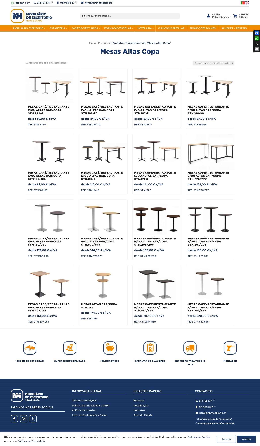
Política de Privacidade (32, 441)
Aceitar (246, 439)
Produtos (104, 43)
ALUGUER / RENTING (234, 28)
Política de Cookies (199, 437)
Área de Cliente (143, 415)
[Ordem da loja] (213, 63)
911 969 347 (22, 3)
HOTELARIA (145, 28)
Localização (141, 406)
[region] (130, 439)
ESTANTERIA (57, 28)
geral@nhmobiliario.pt (98, 3)
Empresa (139, 401)
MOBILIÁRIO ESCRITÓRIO (28, 28)
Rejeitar (226, 439)
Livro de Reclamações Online (89, 415)
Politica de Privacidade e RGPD (91, 406)
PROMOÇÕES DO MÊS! (203, 28)
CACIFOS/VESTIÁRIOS (84, 28)
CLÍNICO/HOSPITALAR (171, 28)
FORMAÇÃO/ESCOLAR (117, 28)
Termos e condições (84, 401)
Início (92, 43)
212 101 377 (43, 3)
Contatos (139, 411)
